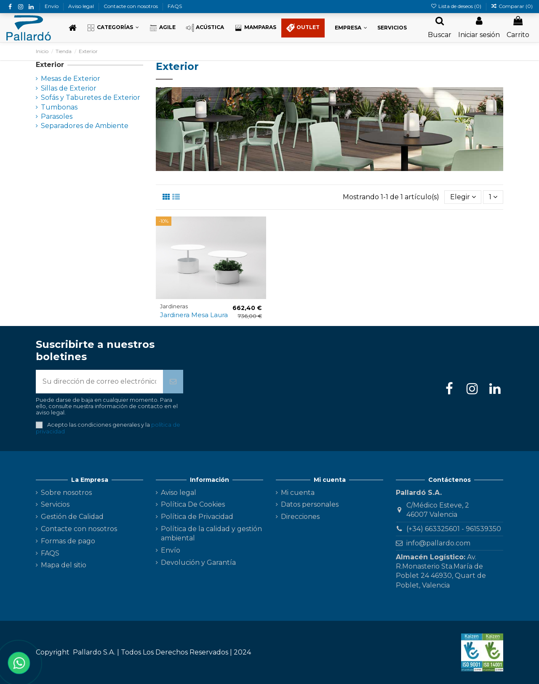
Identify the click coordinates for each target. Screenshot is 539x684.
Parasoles (56, 116)
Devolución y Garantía (198, 562)
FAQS (175, 6)
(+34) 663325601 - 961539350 (453, 529)
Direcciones (300, 517)
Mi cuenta (298, 493)
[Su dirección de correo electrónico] (99, 381)
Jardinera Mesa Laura (194, 315)
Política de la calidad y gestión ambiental (211, 533)
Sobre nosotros (66, 493)
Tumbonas (59, 107)
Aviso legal (81, 6)
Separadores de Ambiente (84, 126)
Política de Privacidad (197, 517)
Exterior (50, 65)
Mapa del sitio (63, 565)
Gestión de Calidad (72, 517)
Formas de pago (68, 541)
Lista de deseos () (456, 6)
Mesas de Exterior (70, 79)
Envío (52, 6)
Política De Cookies (193, 504)
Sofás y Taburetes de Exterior (90, 98)
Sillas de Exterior (68, 88)
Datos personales (310, 504)
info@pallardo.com (438, 543)
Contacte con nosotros (131, 6)
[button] (113, 28)
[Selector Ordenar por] (463, 197)
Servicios (55, 504)
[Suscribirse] (173, 381)
